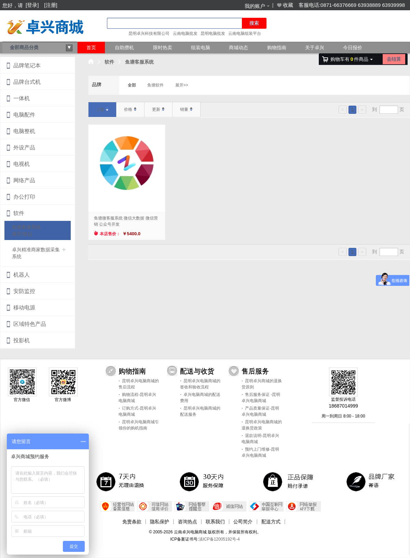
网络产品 (24, 180)
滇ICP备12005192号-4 (219, 539)
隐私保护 (159, 521)
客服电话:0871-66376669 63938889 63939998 (352, 5)
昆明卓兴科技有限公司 (148, 33)
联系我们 (215, 521)
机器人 (21, 275)
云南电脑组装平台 (244, 33)
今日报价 (352, 47)
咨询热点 (187, 521)
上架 (102, 109)
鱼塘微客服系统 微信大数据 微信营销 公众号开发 (126, 221)
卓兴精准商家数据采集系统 (36, 253)
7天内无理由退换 (121, 481)
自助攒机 (124, 47)
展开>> (181, 85)
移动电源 (24, 307)
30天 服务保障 (205, 481)
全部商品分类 (41, 47)
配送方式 (271, 521)
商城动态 (238, 47)
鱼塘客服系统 (139, 62)
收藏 (284, 5)
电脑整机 (24, 131)
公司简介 (242, 521)
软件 (109, 62)
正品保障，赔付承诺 (288, 481)
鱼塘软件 (155, 85)
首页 (91, 47)
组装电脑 (200, 47)
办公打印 (24, 197)
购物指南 (276, 47)
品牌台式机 (27, 82)
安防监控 (24, 291)
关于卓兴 (314, 47)
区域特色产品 (29, 324)
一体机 (21, 98)
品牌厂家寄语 (371, 481)
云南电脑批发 (185, 33)
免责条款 (131, 521)
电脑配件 (24, 115)
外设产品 (24, 147)
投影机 (21, 340)
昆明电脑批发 (213, 33)
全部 (132, 85)
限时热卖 (162, 47)
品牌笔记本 (27, 65)
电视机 (21, 164)
